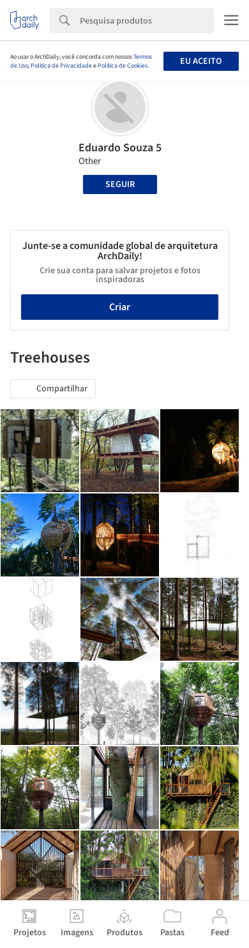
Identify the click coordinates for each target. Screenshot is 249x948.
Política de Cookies (122, 65)
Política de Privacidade (61, 65)
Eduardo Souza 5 (120, 148)
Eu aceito (201, 61)
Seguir (120, 184)
